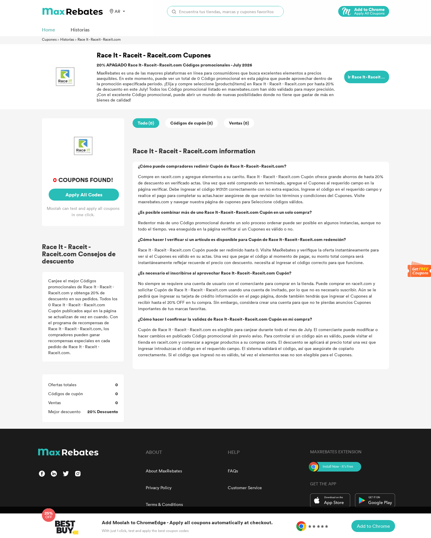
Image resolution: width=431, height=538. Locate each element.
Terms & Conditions (164, 504)
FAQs (233, 471)
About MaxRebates (164, 471)
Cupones (49, 39)
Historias (67, 39)
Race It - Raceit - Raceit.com (99, 39)
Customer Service (245, 487)
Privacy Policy (159, 487)
